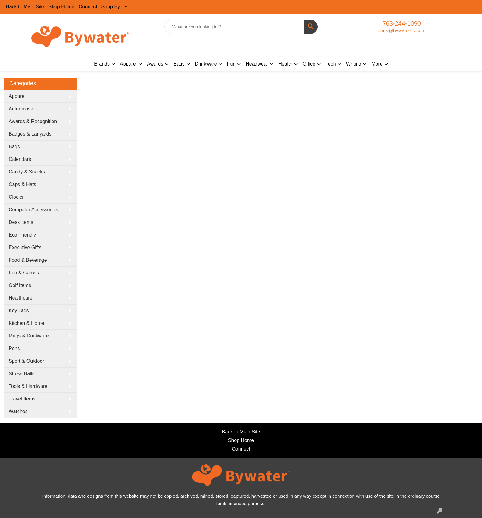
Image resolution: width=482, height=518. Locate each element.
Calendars (20, 159)
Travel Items (22, 398)
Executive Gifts (25, 247)
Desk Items (21, 222)
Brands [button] (102, 63)
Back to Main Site (25, 6)
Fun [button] (231, 63)
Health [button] (285, 63)
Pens (14, 348)
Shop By (110, 6)
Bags (14, 146)
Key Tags (19, 310)
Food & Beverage (28, 260)
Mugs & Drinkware (29, 335)
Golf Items (20, 285)
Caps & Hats (22, 184)
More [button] (376, 63)
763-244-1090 (401, 23)
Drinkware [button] (206, 63)
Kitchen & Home (26, 323)
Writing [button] (354, 63)
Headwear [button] (257, 63)
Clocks (16, 197)
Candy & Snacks (27, 171)
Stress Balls (21, 373)
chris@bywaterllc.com (402, 30)
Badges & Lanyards (30, 134)
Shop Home (62, 6)
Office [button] (308, 63)
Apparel (17, 96)
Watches (18, 411)
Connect (88, 6)
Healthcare (20, 298)
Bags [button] (178, 63)
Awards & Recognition (33, 121)
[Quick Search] (234, 27)
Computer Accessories (33, 209)
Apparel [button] (128, 63)
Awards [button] (155, 63)
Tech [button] (331, 63)
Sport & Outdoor (26, 361)
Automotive (21, 108)
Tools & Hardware (28, 386)
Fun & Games (24, 272)
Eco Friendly (22, 234)
